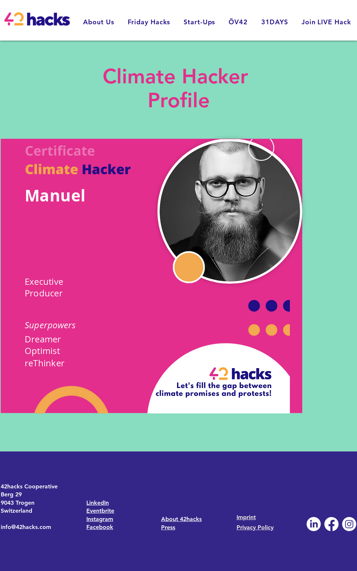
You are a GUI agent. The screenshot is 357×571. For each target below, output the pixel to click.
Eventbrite (100, 510)
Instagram (99, 519)
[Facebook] (331, 524)
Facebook (99, 527)
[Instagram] (349, 524)
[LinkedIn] (314, 524)
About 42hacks (181, 519)
